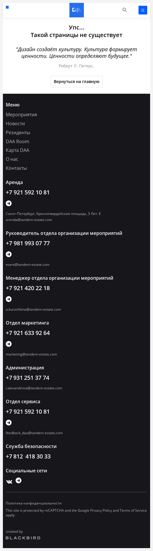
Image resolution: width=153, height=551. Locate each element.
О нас (12, 159)
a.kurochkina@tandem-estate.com (33, 309)
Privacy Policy (101, 510)
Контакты (16, 168)
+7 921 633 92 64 (28, 333)
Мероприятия (21, 114)
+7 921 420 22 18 (28, 288)
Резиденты (18, 132)
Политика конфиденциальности (34, 503)
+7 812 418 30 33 (28, 456)
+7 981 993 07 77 (28, 243)
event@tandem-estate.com (27, 264)
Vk (7, 480)
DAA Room (17, 141)
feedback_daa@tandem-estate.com (34, 432)
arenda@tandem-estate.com (29, 219)
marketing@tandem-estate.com (31, 354)
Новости (15, 123)
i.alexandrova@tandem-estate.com (34, 388)
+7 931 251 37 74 (27, 378)
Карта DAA (17, 150)
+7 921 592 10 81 (7, 7)
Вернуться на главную (76, 81)
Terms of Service (133, 510)
